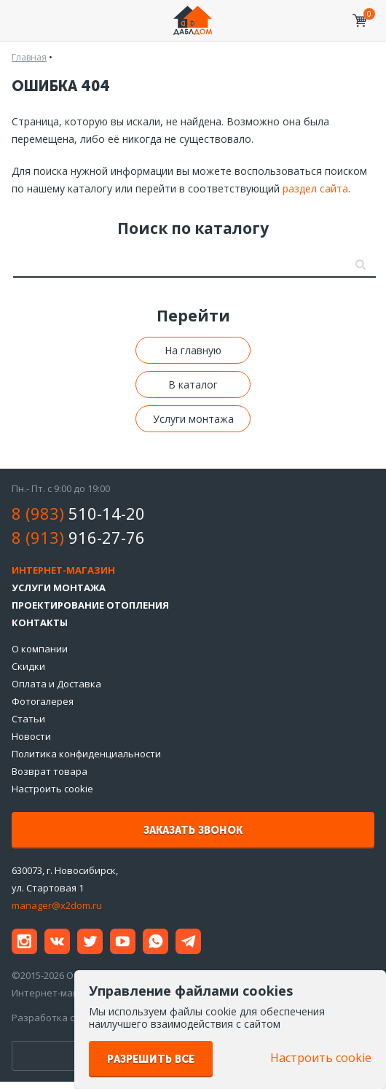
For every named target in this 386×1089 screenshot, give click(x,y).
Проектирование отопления (90, 605)
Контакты (40, 622)
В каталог (193, 384)
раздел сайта (315, 188)
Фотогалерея (43, 701)
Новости (31, 736)
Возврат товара (49, 771)
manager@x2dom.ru (57, 905)
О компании (40, 648)
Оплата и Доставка (56, 683)
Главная (29, 57)
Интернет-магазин (63, 570)
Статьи (28, 718)
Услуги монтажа (193, 419)
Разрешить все (150, 1059)
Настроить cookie (52, 788)
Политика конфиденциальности (86, 753)
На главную (193, 350)
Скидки (28, 666)
